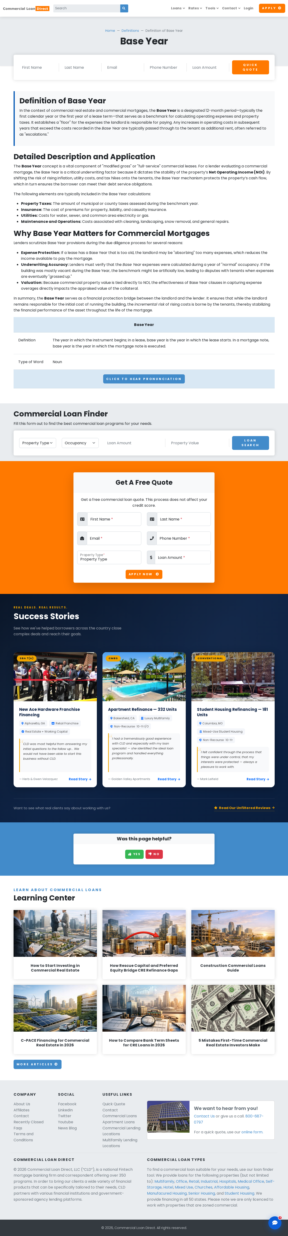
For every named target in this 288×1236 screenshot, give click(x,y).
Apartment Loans (118, 1122)
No (154, 854)
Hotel (168, 1187)
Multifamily (164, 1181)
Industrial (209, 1181)
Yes (134, 854)
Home (110, 30)
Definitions (130, 30)
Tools (210, 8)
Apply (272, 8)
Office (181, 1181)
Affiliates (21, 1110)
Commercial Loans (119, 1116)
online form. (252, 1132)
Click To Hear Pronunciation (144, 379)
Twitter (64, 1116)
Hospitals (227, 1181)
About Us (22, 1104)
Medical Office (251, 1181)
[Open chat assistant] (274, 1222)
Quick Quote (250, 67)
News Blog (67, 1128)
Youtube (65, 1122)
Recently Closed (29, 1122)
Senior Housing (201, 1193)
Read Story (80, 779)
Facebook (67, 1104)
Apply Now (144, 574)
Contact (229, 8)
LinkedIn (65, 1110)
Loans (176, 8)
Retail (194, 1181)
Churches (203, 1187)
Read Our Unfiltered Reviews (244, 808)
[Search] (86, 8)
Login (248, 8)
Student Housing (239, 1193)
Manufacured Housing (167, 1193)
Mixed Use (184, 1187)
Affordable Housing (231, 1187)
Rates (193, 8)
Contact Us (204, 1116)
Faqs (18, 1128)
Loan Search (250, 442)
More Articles (38, 1064)
